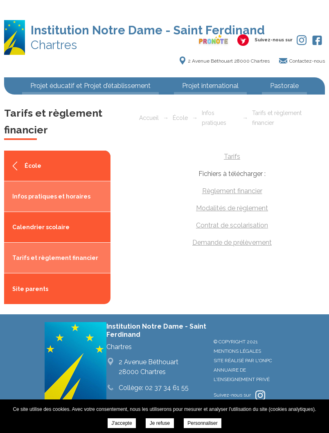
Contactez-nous (307, 61)
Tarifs (232, 156)
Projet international (210, 86)
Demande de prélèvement (232, 242)
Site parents (30, 289)
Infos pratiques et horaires (51, 196)
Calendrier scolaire (41, 227)
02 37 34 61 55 (166, 388)
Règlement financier (232, 191)
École (33, 165)
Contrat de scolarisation (232, 225)
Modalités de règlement (232, 208)
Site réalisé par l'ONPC (243, 360)
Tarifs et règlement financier (55, 258)
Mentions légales (237, 351)
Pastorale (284, 86)
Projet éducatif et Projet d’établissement (90, 86)
